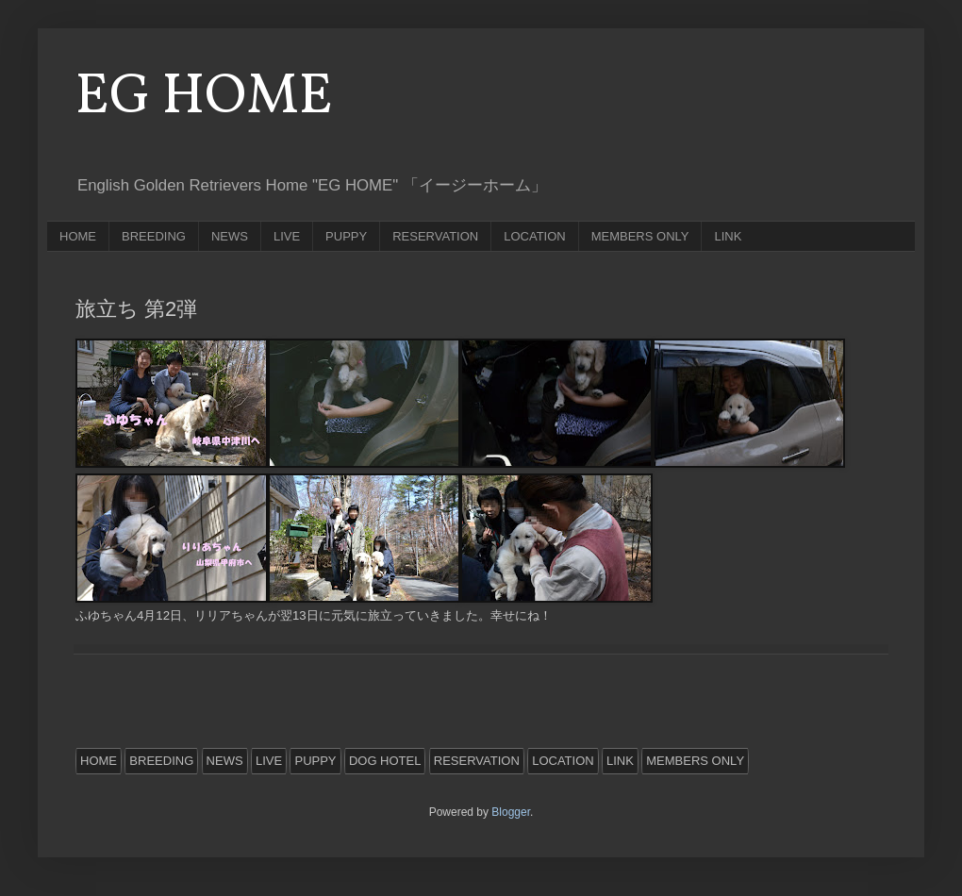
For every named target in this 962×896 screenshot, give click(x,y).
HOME (77, 236)
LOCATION (535, 236)
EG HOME (204, 97)
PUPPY (346, 236)
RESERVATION (435, 236)
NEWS (229, 236)
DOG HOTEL (385, 761)
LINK (727, 236)
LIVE (287, 236)
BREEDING (154, 236)
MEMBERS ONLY (640, 236)
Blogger (510, 812)
